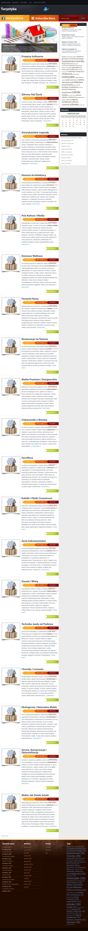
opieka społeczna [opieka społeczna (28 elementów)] (71, 80)
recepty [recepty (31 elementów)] (65, 87)
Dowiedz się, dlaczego (67, 155)
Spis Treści (23, 2)
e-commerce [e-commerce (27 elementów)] (78, 860)
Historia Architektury (7, 861)
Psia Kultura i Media (7, 865)
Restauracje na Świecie (8, 879)
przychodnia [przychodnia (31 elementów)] (67, 85)
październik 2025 (28, 864)
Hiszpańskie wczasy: (68, 35)
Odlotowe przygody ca (69, 49)
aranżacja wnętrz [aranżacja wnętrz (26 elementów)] (71, 56)
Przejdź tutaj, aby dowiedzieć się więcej (71, 137)
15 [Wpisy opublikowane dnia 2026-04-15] (69, 122)
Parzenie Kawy (6, 875)
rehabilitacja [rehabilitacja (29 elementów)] (73, 87)
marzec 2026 (27, 850)
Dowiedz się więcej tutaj (67, 143)
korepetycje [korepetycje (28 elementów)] (74, 69)
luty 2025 (26, 887)
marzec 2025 (27, 884)
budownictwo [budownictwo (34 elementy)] (68, 61)
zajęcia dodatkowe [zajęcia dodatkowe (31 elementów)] (70, 100)
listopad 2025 (27, 861)
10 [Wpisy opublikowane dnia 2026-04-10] (77, 120)
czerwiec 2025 (27, 875)
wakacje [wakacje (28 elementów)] (78, 95)
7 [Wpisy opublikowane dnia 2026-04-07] (66, 120)
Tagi (30, 2)
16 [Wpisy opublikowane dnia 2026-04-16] (73, 122)
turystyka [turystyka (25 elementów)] (70, 95)
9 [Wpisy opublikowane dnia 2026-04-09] (73, 120)
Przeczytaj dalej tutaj (66, 149)
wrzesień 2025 (27, 867)
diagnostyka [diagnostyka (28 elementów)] (66, 63)
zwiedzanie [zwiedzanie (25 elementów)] (81, 105)
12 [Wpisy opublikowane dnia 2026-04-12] (84, 120)
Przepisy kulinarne (68, 27)
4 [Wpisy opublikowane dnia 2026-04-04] (80, 118)
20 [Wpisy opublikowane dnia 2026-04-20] (62, 124)
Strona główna (5, 2)
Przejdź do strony (65, 146)
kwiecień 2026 (27, 847)
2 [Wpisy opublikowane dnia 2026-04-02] (73, 118)
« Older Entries (4, 836)
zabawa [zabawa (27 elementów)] (68, 99)
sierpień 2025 (27, 870)
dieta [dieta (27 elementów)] (72, 63)
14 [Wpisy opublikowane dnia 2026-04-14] (66, 122)
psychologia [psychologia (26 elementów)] (76, 85)
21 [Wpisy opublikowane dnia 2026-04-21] (66, 124)
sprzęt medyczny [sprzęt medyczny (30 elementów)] (69, 89)
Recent (73, 25)
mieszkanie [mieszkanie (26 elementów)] (76, 74)
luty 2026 (26, 853)
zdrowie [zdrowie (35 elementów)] (74, 104)
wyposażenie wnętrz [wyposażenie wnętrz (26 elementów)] (73, 913)
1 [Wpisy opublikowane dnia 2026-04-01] (69, 118)
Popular (65, 25)
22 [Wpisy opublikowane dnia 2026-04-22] (69, 124)
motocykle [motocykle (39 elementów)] (68, 76)
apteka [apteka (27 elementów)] (64, 56)
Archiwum (15, 2)
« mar (61, 130)
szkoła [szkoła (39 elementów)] (76, 92)
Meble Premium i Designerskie (10, 884)
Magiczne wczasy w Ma (69, 42)
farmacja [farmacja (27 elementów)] (79, 65)
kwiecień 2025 (27, 881)
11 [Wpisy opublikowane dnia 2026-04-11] (80, 120)
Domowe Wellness (7, 870)
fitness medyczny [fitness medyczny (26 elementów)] (67, 67)
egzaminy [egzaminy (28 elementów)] (72, 65)
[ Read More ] (52, 83)
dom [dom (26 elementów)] (75, 63)
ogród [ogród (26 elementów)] (63, 80)
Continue (52, 87)
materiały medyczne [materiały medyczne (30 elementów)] (75, 71)
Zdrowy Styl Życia (7, 852)
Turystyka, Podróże (39, 2)
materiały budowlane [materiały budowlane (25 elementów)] (76, 869)
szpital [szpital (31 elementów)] (64, 95)
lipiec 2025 (27, 873)
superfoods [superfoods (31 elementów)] (67, 92)
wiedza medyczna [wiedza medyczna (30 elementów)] (69, 97)
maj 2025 (26, 878)
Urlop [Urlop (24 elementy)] (74, 95)
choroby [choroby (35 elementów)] (79, 61)
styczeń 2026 (27, 855)
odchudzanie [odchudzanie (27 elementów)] (79, 77)
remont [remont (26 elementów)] (81, 87)
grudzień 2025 (27, 858)
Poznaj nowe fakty (66, 157)
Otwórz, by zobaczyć (66, 152)
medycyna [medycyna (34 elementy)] (67, 74)
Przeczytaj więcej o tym (67, 140)
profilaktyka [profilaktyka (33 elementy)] (77, 82)
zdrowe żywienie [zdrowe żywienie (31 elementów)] (76, 920)
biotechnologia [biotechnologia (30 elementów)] (78, 59)
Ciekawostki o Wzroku (8, 888)
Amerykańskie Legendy (8, 856)
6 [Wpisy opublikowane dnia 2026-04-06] (62, 120)
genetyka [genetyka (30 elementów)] (76, 67)
